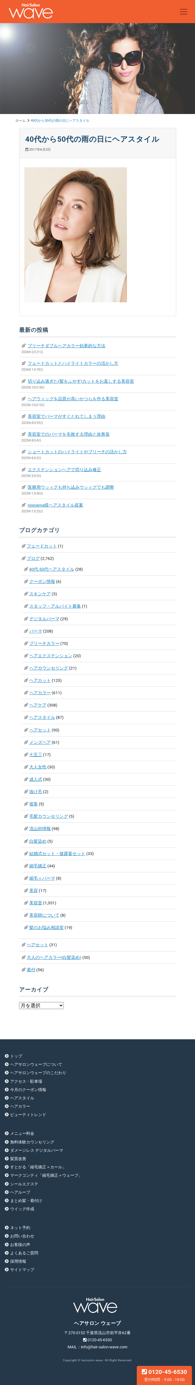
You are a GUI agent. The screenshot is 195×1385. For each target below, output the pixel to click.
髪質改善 (18, 1158)
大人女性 (38, 766)
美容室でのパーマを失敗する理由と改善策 (69, 434)
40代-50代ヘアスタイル (51, 569)
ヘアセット (40, 729)
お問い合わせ (22, 1236)
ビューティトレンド (28, 1114)
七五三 (35, 754)
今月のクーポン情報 (28, 1089)
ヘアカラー (40, 692)
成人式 (35, 779)
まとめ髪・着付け (26, 1200)
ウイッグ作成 (22, 1209)
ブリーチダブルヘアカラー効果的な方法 (66, 345)
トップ (16, 1056)
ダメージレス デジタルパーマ (36, 1150)
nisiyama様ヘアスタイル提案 (55, 505)
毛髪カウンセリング (48, 816)
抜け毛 (35, 791)
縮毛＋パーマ (42, 878)
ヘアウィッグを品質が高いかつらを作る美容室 (73, 398)
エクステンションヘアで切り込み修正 (64, 469)
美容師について (44, 915)
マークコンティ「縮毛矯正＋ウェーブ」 (46, 1175)
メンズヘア (40, 742)
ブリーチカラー (44, 643)
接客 (33, 803)
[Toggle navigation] (183, 12)
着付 (31, 969)
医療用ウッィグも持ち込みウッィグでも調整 (71, 487)
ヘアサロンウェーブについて (36, 1064)
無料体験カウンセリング (32, 1142)
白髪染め (38, 841)
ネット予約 (20, 1227)
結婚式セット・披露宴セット (57, 853)
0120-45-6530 (164, 1375)
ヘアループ (20, 1192)
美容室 (35, 902)
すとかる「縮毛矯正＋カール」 (38, 1167)
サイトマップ (22, 1269)
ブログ (33, 558)
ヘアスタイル (42, 717)
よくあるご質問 (24, 1253)
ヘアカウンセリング (48, 668)
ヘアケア (38, 705)
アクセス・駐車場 (26, 1081)
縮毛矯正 (38, 865)
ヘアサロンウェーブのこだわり (38, 1072)
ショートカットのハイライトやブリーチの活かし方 (77, 451)
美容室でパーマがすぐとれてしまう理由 (66, 416)
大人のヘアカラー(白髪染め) (54, 957)
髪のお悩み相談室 (46, 927)
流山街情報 (40, 828)
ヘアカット (40, 680)
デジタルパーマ (44, 618)
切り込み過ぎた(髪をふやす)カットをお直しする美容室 (81, 381)
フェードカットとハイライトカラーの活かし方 (73, 363)
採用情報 (18, 1261)
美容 (33, 890)
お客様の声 (20, 1244)
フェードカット (42, 546)
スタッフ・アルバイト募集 (55, 606)
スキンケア (40, 593)
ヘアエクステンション (50, 655)
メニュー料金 (22, 1133)
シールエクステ (24, 1184)
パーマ (35, 631)
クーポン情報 (42, 581)
